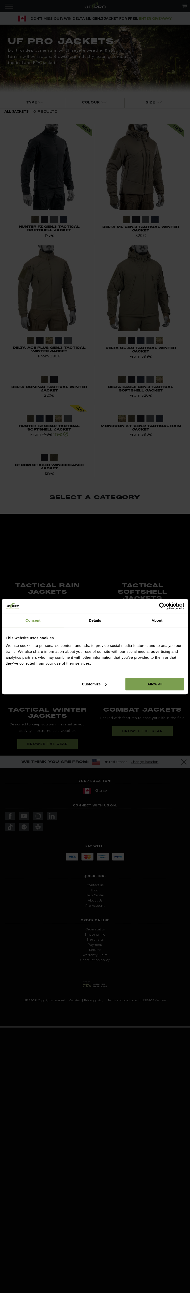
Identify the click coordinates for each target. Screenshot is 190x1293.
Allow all (154, 684)
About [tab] (157, 620)
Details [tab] (95, 620)
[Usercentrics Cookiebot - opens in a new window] (162, 606)
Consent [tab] (33, 620)
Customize (94, 684)
